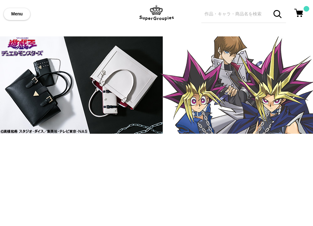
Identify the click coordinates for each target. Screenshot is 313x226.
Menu (17, 13)
